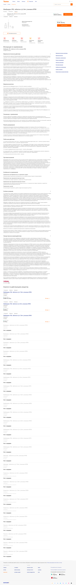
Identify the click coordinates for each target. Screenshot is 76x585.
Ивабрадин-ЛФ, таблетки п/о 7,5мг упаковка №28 (17, 393)
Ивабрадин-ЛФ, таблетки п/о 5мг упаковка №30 (17, 367)
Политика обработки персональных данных (58, 568)
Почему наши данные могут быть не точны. (54, 561)
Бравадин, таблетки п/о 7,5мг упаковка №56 (15, 341)
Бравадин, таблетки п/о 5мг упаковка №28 (15, 323)
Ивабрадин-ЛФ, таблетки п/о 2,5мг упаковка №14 (17, 436)
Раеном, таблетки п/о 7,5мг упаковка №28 (15, 541)
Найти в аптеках (64, 23)
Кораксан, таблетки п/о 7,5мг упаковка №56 (15, 480)
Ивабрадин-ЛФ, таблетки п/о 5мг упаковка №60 (17, 302)
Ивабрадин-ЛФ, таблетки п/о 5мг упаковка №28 (17, 358)
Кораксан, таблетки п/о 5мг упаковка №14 (15, 515)
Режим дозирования (60, 58)
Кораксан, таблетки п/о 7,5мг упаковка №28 (15, 489)
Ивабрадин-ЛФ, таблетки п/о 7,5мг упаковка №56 (17, 290)
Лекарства (5, 570)
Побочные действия (59, 61)
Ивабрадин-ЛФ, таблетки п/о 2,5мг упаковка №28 (17, 428)
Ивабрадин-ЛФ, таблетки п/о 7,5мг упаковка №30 (17, 445)
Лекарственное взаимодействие (62, 70)
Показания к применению (61, 56)
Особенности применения (61, 65)
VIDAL (8, 281)
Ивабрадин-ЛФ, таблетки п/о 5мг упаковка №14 (16, 376)
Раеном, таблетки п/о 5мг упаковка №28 (14, 523)
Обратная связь (17, 568)
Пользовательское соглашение (56, 565)
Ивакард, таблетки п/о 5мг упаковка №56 (15, 454)
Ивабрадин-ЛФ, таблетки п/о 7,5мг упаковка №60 (17, 314)
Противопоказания (59, 63)
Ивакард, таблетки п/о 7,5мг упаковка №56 (15, 463)
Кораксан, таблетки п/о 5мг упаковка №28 (15, 471)
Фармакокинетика (59, 54)
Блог (39, 570)
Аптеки (46, 296)
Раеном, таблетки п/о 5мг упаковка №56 (14, 532)
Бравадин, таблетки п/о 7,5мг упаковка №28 (15, 332)
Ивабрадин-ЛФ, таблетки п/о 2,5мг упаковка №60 (17, 402)
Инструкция (11, 11)
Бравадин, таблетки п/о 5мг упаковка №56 (15, 349)
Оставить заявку (17, 570)
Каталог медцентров (31, 570)
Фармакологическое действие (62, 51)
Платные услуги (30, 568)
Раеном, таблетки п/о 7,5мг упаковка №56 (15, 549)
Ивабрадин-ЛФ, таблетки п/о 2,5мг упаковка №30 (17, 419)
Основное (5, 11)
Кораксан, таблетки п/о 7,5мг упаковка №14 (15, 497)
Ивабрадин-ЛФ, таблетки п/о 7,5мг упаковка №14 (17, 384)
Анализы (39, 568)
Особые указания (59, 67)
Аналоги (16, 11)
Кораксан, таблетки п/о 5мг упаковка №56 (15, 506)
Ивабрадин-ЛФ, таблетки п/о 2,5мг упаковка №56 (17, 410)
